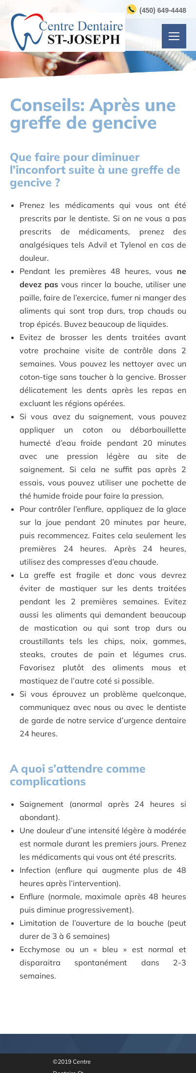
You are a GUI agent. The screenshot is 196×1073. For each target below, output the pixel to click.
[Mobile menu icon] (174, 36)
